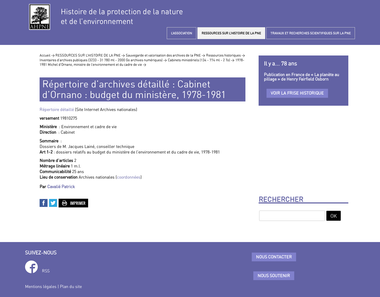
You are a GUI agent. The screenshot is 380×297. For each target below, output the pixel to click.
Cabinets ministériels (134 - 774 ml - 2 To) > (201, 60)
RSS (46, 270)
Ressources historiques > (225, 55)
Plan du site (71, 286)
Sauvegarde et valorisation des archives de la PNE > (165, 55)
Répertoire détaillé (57, 109)
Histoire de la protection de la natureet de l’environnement (122, 16)
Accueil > (47, 55)
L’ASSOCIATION (181, 33)
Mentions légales (40, 286)
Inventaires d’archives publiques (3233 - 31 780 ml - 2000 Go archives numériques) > (103, 60)
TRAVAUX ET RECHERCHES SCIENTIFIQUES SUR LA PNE (310, 33)
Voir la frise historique (297, 93)
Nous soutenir (274, 275)
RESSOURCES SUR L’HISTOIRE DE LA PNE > (90, 55)
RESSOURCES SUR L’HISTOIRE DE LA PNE (231, 33)
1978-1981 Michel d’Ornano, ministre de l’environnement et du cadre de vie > (142, 62)
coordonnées (128, 177)
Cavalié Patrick (61, 186)
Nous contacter (274, 256)
